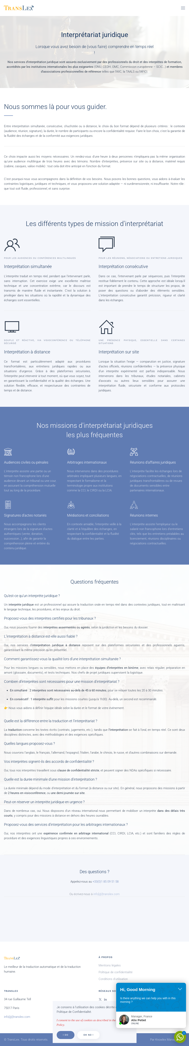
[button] (183, 8)
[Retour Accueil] (19, 8)
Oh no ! (88, 1035)
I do (65, 1035)
